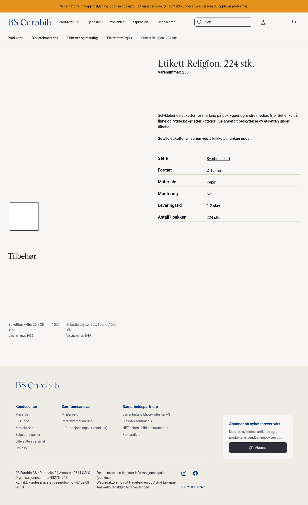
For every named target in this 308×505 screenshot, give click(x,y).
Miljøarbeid (70, 414)
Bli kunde (22, 421)
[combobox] (223, 22)
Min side (21, 414)
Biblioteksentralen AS (138, 421)
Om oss (21, 448)
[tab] (24, 216)
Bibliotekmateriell (45, 38)
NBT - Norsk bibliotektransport (145, 428)
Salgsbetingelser (27, 435)
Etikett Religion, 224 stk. (159, 38)
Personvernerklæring (77, 421)
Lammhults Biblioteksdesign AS (146, 414)
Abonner (258, 447)
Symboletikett (218, 158)
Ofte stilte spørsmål (30, 441)
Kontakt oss (24, 428)
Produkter (15, 38)
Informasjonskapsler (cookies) (84, 428)
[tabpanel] (79, 127)
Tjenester (94, 22)
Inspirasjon (140, 22)
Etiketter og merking (82, 38)
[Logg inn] (271, 22)
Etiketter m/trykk (119, 38)
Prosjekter (116, 22)
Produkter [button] (69, 22)
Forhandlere (132, 435)
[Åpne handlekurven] (294, 22)
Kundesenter (165, 22)
